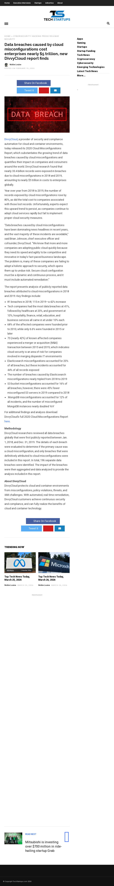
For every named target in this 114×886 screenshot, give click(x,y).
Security (9, 39)
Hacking (36, 36)
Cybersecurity (22, 36)
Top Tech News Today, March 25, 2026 (17, 578)
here (7, 421)
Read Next (30, 834)
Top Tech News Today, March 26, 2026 (51, 578)
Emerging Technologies (90, 67)
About (59, 3)
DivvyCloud (11, 139)
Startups (38, 3)
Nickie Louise (10, 585)
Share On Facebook (33, 82)
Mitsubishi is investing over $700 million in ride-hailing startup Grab (43, 846)
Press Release (50, 36)
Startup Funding (86, 50)
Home (7, 3)
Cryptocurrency (86, 58)
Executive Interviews (22, 3)
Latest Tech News (87, 71)
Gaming (81, 42)
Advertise (49, 3)
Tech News (83, 54)
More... (81, 75)
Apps (80, 38)
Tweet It (27, 90)
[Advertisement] (37, 710)
